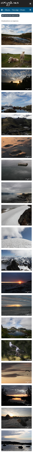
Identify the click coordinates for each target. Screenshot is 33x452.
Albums (7, 10)
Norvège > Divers (18, 10)
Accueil (2, 10)
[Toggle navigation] (30, 3)
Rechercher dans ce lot (10, 15)
